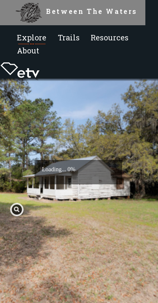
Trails (69, 37)
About (28, 50)
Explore (31, 37)
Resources (110, 37)
